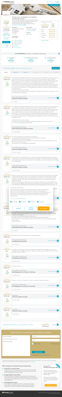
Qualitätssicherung (48, 392)
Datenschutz (54, 392)
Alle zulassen (43, 208)
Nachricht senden (38, 352)
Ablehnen (18, 208)
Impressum (14, 198)
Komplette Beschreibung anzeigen (18, 24)
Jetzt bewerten (6, 42)
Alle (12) (5, 72)
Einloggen (57, 2)
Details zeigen (45, 204)
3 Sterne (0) (36, 72)
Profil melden (33, 361)
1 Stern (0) (56, 72)
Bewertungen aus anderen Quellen (6, 35)
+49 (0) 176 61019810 (18, 41)
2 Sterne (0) (46, 72)
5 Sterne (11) (15, 72)
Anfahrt (15, 34)
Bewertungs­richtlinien (41, 392)
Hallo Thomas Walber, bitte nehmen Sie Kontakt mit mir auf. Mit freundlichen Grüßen (16, 345)
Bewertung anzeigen (55, 40)
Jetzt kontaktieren (54, 5)
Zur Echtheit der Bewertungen (6, 38)
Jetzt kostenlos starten (51, 385)
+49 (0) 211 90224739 (18, 40)
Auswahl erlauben (31, 208)
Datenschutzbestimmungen (22, 198)
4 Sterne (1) (25, 72)
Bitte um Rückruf (37, 343)
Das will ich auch (50, 2)
